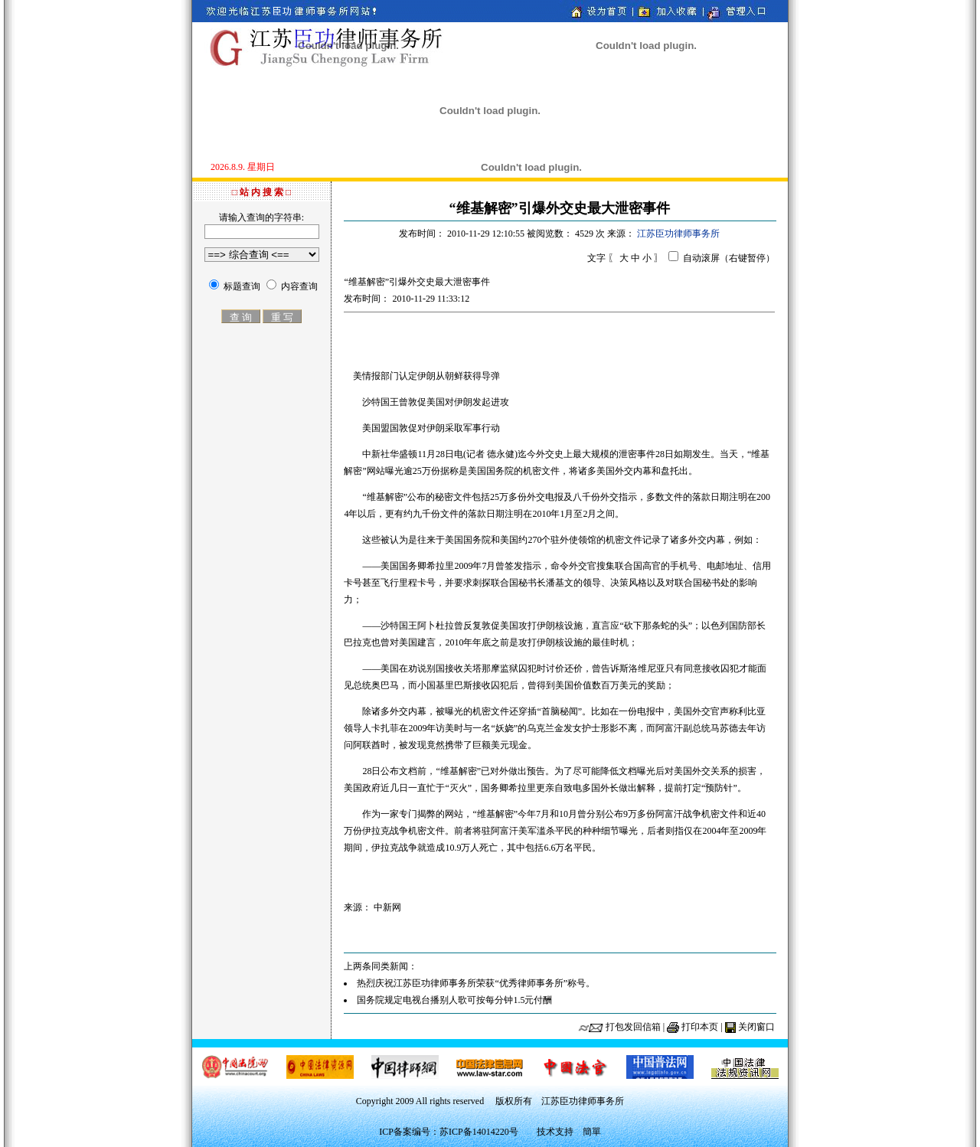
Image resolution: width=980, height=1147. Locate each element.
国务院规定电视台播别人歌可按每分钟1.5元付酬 (454, 1000)
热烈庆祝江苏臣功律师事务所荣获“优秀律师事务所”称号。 (476, 983)
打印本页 (699, 1026)
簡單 (592, 1131)
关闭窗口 (756, 1026)
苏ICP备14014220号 (478, 1131)
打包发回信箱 (633, 1026)
